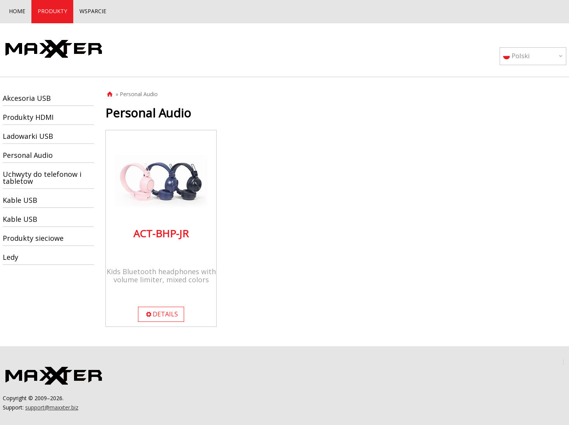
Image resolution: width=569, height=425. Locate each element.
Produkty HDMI (28, 117)
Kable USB (20, 200)
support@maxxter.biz (51, 407)
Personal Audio (28, 155)
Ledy (10, 257)
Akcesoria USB (27, 98)
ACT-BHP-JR (161, 233)
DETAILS (161, 314)
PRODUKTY (52, 11)
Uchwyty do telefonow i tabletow (42, 177)
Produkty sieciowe (33, 238)
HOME (17, 11)
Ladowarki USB (28, 136)
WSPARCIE (92, 11)
